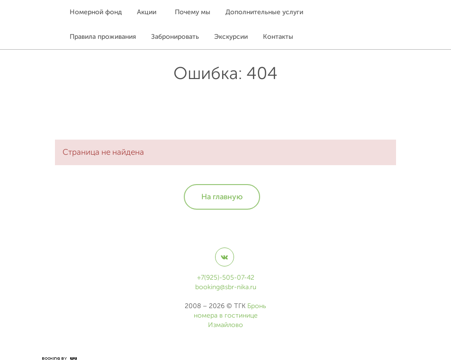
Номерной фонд (96, 12)
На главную (222, 197)
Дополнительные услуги (264, 12)
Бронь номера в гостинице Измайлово (230, 315)
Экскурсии (231, 36)
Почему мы (192, 12)
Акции (146, 12)
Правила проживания (103, 36)
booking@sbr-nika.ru (225, 287)
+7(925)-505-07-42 (225, 277)
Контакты (278, 36)
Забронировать (175, 36)
